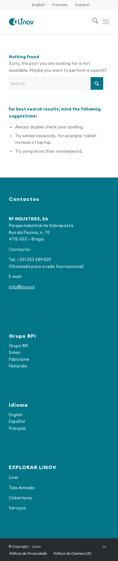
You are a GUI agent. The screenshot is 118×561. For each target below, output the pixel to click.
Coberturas (20, 497)
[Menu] (106, 21)
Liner (14, 477)
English (38, 5)
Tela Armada (22, 487)
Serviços (17, 507)
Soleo (14, 352)
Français (60, 5)
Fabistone (19, 359)
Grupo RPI (18, 345)
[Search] (92, 21)
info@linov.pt (22, 286)
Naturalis (18, 365)
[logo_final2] (49, 21)
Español (82, 5)
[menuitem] (38, 4)
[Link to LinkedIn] (104, 546)
